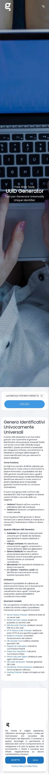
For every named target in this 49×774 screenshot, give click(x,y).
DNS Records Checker (17, 625)
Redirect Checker (15, 635)
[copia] (41, 396)
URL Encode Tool (14, 641)
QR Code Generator (16, 662)
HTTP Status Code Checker (19, 630)
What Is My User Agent (17, 656)
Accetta (15, 760)
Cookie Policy (31, 766)
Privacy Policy (18, 766)
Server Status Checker (17, 614)
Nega (35, 760)
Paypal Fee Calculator (17, 646)
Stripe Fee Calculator (16, 651)
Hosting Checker (14, 672)
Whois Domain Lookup (17, 620)
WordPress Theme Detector (19, 667)
